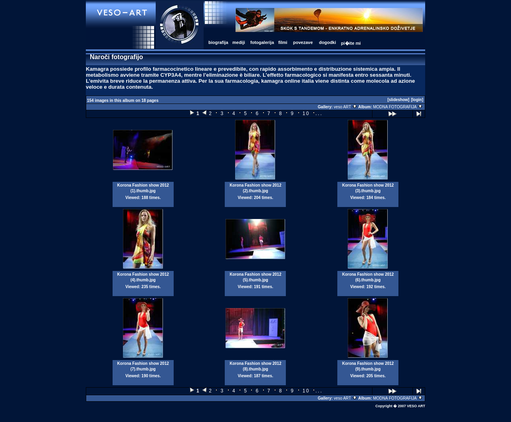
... (319, 113)
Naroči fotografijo (116, 57)
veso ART (345, 107)
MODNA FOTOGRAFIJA (398, 107)
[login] (417, 100)
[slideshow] (398, 100)
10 (306, 113)
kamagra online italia (287, 81)
